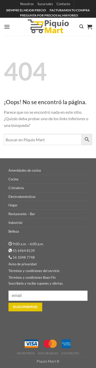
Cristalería (16, 188)
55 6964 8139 (24, 251)
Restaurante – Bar (21, 214)
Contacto (63, 4)
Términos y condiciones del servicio (33, 271)
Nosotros (27, 4)
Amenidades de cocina (24, 170)
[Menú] (7, 26)
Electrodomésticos (22, 197)
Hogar (13, 205)
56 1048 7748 (24, 257)
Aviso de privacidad (22, 264)
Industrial (15, 223)
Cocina (13, 179)
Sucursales (45, 4)
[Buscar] (81, 27)
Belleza (13, 231)
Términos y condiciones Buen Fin (32, 277)
